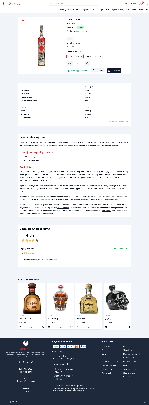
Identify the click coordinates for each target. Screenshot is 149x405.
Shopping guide (129, 350)
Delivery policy (107, 369)
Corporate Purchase (110, 361)
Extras (140, 10)
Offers (125, 365)
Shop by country (129, 369)
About (104, 350)
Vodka (133, 10)
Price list (126, 377)
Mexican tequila (113, 188)
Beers (75, 10)
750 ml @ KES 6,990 (93, 56)
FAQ (103, 358)
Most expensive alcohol (132, 354)
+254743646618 (130, 4)
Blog (125, 346)
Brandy (121, 10)
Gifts (146, 10)
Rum (128, 10)
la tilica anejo (122, 185)
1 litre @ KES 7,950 (75, 56)
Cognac (114, 10)
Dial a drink (106, 211)
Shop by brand (129, 373)
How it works (107, 346)
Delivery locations (130, 358)
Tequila (102, 10)
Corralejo (76, 43)
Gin (107, 10)
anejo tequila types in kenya (76, 188)
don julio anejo (110, 185)
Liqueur (94, 10)
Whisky (63, 10)
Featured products (130, 361)
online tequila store (74, 174)
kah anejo (35, 188)
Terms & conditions (109, 365)
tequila (84, 31)
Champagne (84, 10)
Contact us (106, 354)
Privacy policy (107, 377)
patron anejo (25, 188)
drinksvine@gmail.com (26, 381)
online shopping (64, 208)
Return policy (107, 373)
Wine (70, 10)
